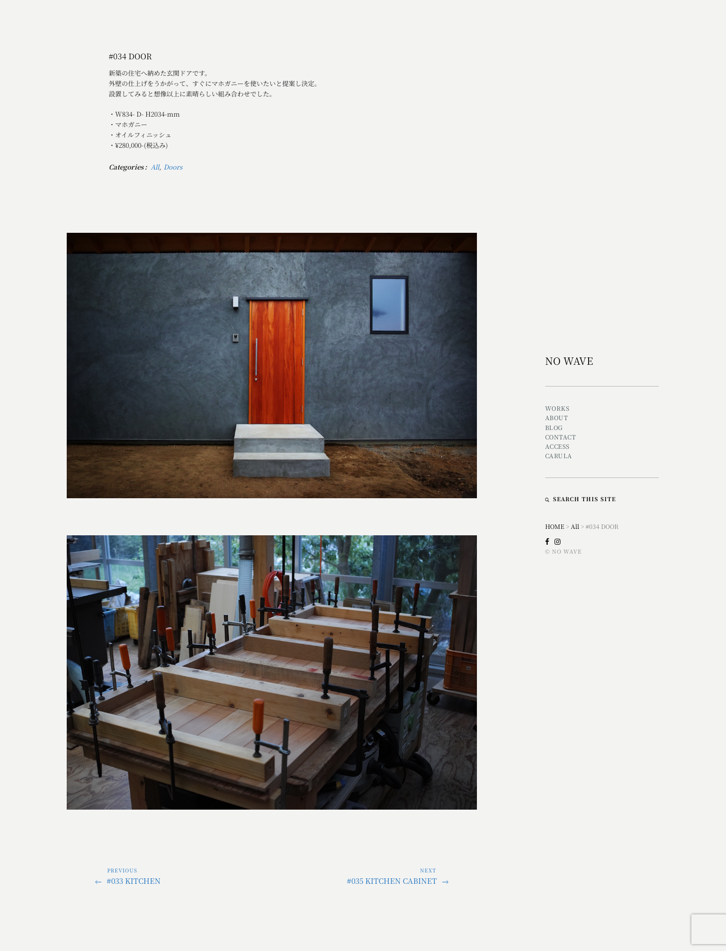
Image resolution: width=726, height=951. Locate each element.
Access (557, 446)
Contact (560, 436)
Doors (173, 167)
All (155, 167)
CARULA (558, 455)
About (556, 417)
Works (557, 408)
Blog (554, 427)
